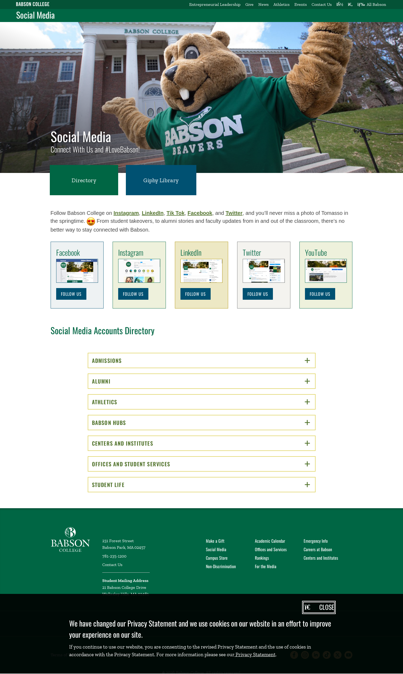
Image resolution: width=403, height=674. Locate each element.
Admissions (201, 360)
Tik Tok (176, 213)
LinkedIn (152, 213)
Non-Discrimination (221, 566)
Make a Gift (215, 541)
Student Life (201, 485)
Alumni (201, 381)
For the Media (265, 566)
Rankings (262, 558)
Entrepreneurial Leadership (215, 4)
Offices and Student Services (201, 464)
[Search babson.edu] (350, 4)
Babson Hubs (201, 423)
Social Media (35, 15)
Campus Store (217, 558)
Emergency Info (316, 541)
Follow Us (71, 294)
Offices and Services (271, 549)
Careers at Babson (318, 549)
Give (249, 4)
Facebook (200, 213)
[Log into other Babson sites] (339, 4)
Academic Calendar (270, 541)
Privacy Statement (255, 654)
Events (300, 4)
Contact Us (322, 4)
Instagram (126, 213)
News (263, 4)
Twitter (233, 213)
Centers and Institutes (201, 443)
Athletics (281, 4)
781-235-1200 (114, 556)
